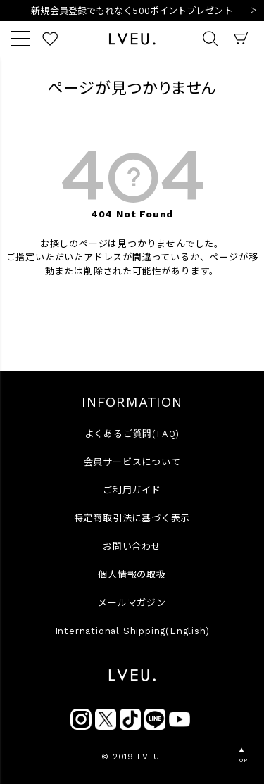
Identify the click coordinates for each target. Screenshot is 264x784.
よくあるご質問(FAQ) (132, 434)
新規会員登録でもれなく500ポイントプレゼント (131, 11)
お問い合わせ (132, 546)
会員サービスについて (132, 462)
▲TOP (241, 755)
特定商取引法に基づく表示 (132, 518)
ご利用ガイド (132, 490)
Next (253, 11)
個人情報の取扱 (132, 574)
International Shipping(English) (132, 631)
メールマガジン (132, 603)
